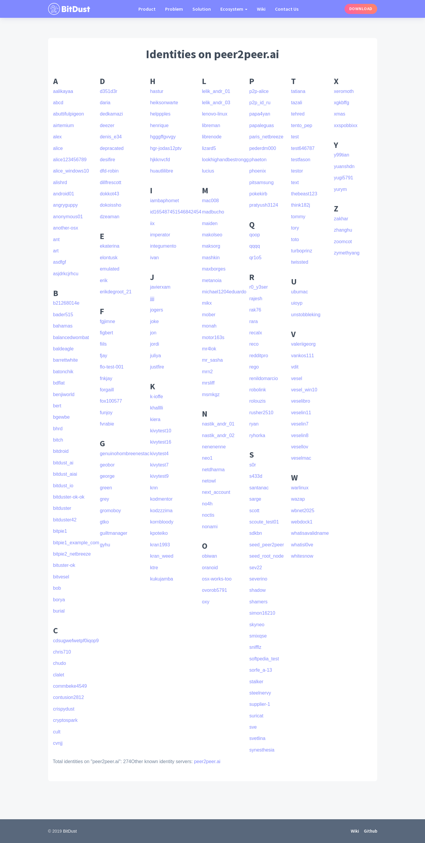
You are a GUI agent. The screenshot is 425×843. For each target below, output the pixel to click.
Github (370, 831)
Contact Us (286, 9)
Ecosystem (232, 9)
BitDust (70, 831)
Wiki (261, 9)
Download (360, 8)
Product (147, 9)
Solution (201, 9)
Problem (174, 9)
